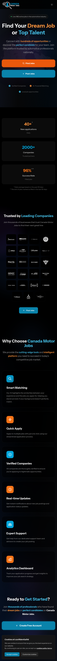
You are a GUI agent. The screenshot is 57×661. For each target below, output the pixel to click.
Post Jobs (28, 310)
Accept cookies (12, 654)
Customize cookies (29, 654)
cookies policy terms (44, 648)
